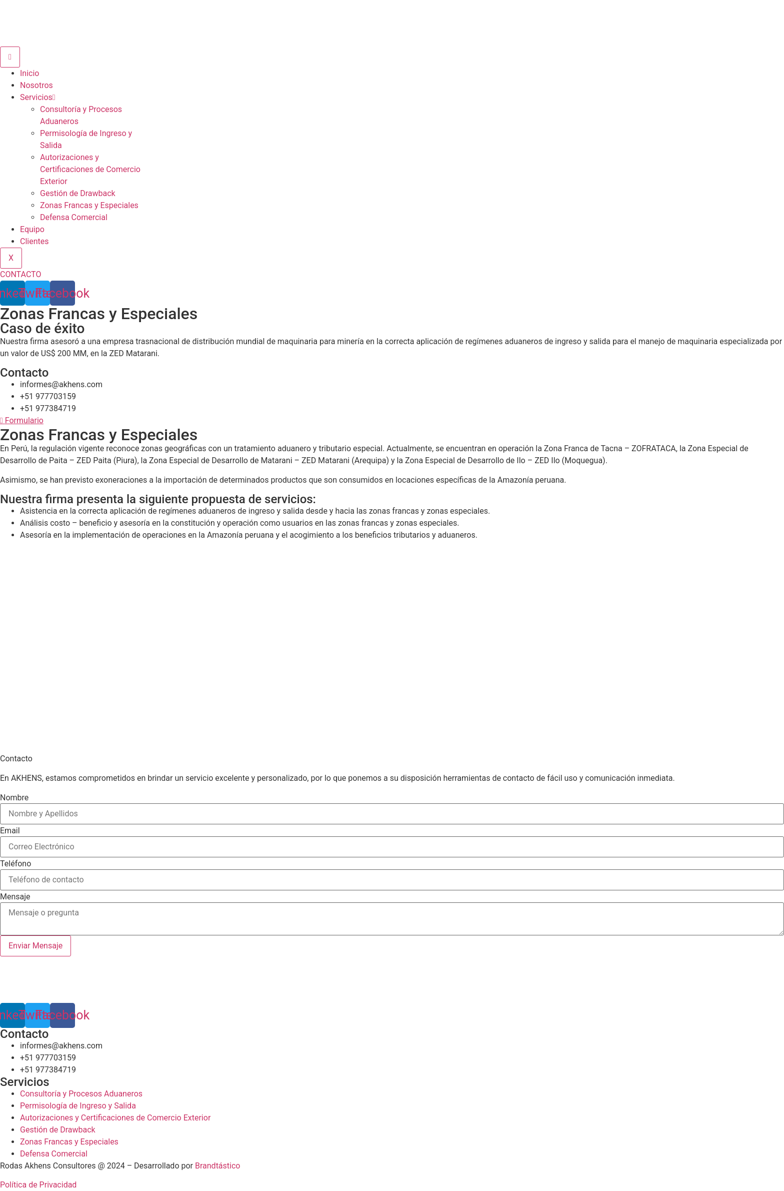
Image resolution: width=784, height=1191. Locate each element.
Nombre (14, 798)
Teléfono (15, 864)
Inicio (29, 73)
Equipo (32, 229)
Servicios (38, 97)
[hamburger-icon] (10, 57)
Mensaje (15, 897)
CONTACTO (20, 274)
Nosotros (36, 85)
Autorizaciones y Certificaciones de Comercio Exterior (90, 169)
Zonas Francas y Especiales (89, 205)
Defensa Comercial (74, 217)
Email (10, 831)
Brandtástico (217, 1165)
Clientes (34, 241)
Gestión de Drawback (78, 193)
